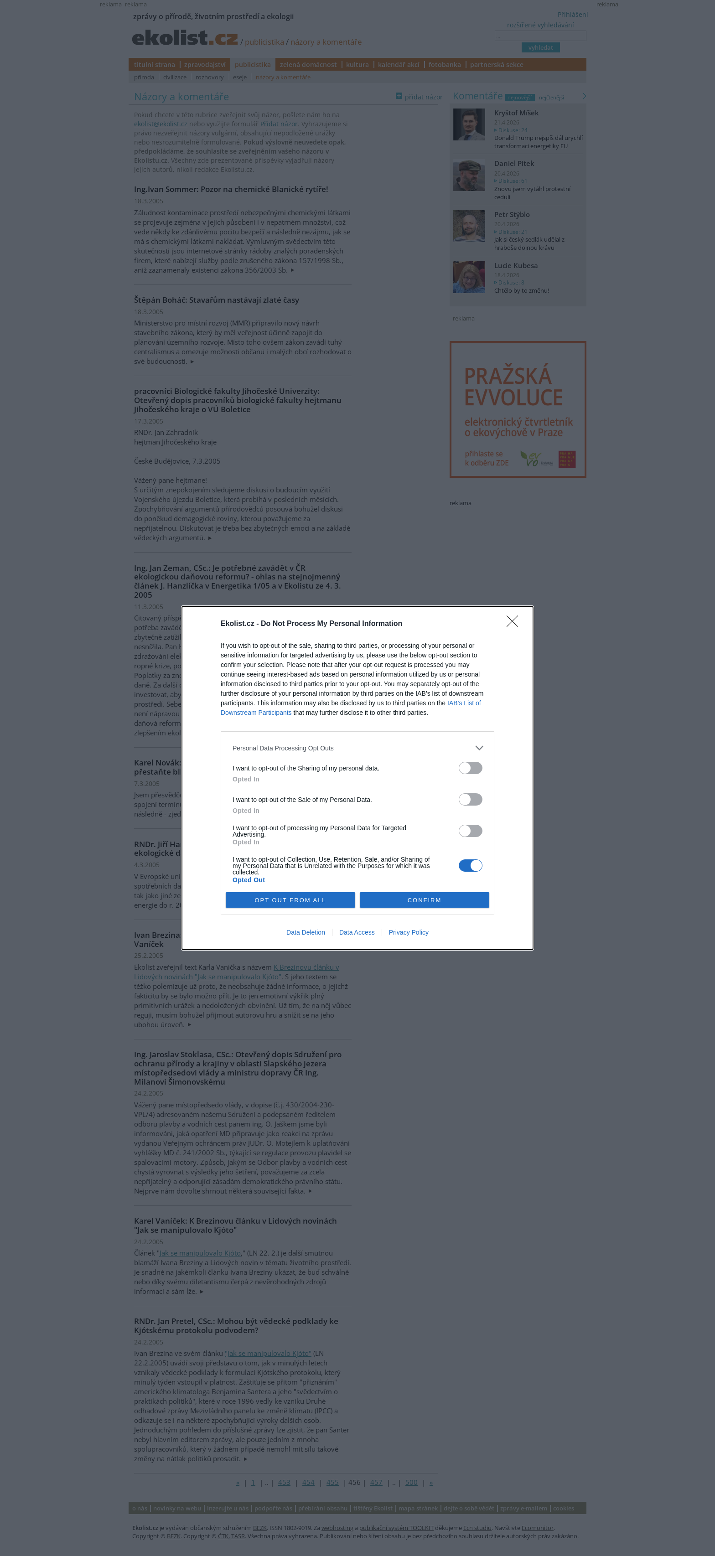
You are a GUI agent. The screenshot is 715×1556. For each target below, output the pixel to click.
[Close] (515, 624)
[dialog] (357, 778)
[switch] (470, 768)
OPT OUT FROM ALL (290, 900)
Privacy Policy (409, 932)
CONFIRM (425, 900)
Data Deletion (305, 932)
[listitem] (357, 748)
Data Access (357, 932)
